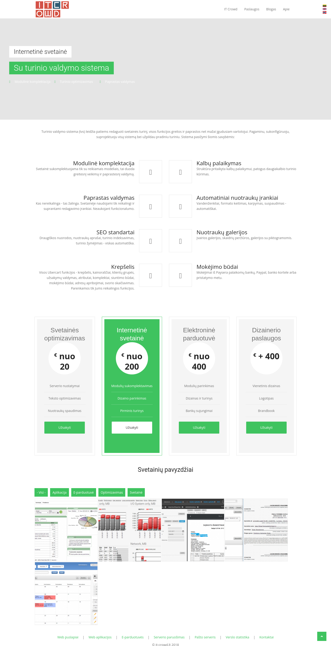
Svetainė (136, 490)
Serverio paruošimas (169, 633)
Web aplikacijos (99, 633)
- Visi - (41, 490)
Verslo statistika (237, 633)
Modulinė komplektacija (103, 163)
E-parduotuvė (84, 490)
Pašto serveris (205, 633)
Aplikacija (59, 490)
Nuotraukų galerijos (222, 232)
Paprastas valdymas (108, 197)
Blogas (271, 9)
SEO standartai (115, 232)
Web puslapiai (68, 633)
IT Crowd (230, 9)
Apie (286, 9)
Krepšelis (122, 266)
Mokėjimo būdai (217, 266)
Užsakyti (64, 427)
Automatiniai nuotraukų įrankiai (237, 197)
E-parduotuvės (133, 633)
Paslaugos (251, 9)
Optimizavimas (112, 490)
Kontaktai (266, 633)
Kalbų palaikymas (219, 163)
